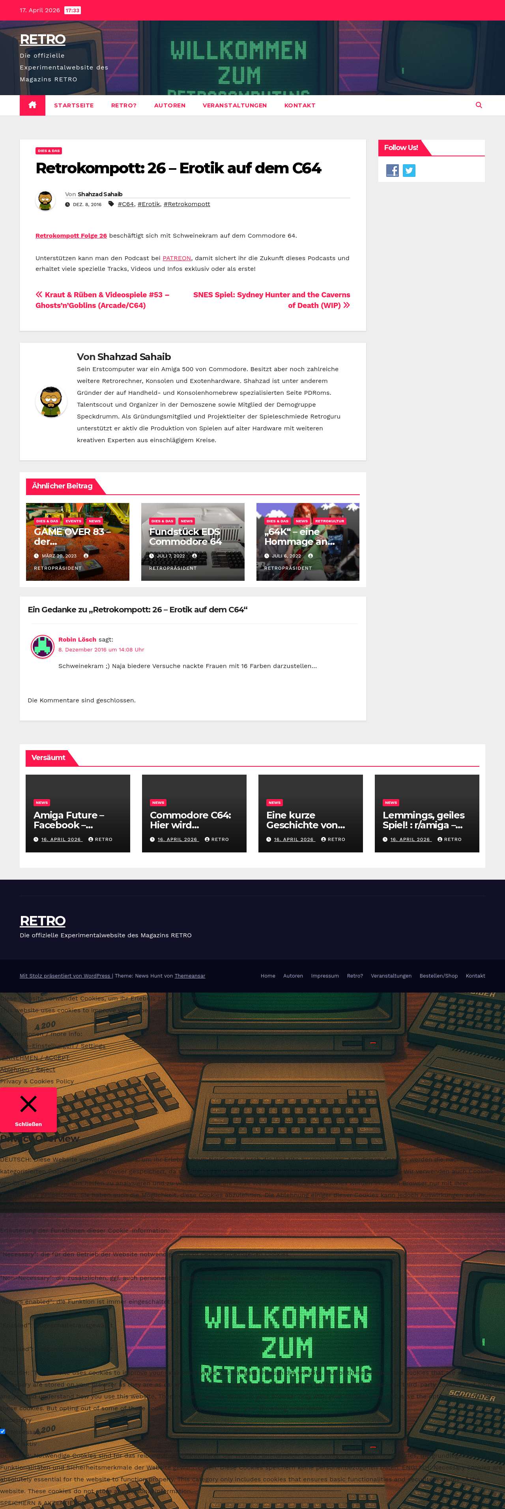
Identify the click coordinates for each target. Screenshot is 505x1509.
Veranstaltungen (235, 105)
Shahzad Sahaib (100, 194)
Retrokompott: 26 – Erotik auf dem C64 (178, 168)
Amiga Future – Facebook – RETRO (69, 825)
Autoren (170, 105)
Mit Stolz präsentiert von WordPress (66, 976)
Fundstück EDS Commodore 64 (185, 536)
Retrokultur (329, 521)
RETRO (42, 39)
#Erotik (149, 204)
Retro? (124, 105)
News (95, 521)
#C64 (126, 204)
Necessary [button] (16, 1420)
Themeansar (190, 976)
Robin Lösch (77, 639)
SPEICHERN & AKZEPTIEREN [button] (43, 1503)
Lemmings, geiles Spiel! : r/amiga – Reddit (423, 825)
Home (268, 976)
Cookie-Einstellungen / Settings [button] (57, 1045)
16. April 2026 (62, 839)
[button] (479, 105)
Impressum (325, 976)
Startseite (74, 105)
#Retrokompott (187, 204)
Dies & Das (49, 150)
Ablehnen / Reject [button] (27, 1069)
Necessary (26, 1432)
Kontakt (300, 105)
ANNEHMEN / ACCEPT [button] (35, 1057)
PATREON (177, 258)
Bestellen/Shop (438, 976)
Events (73, 521)
